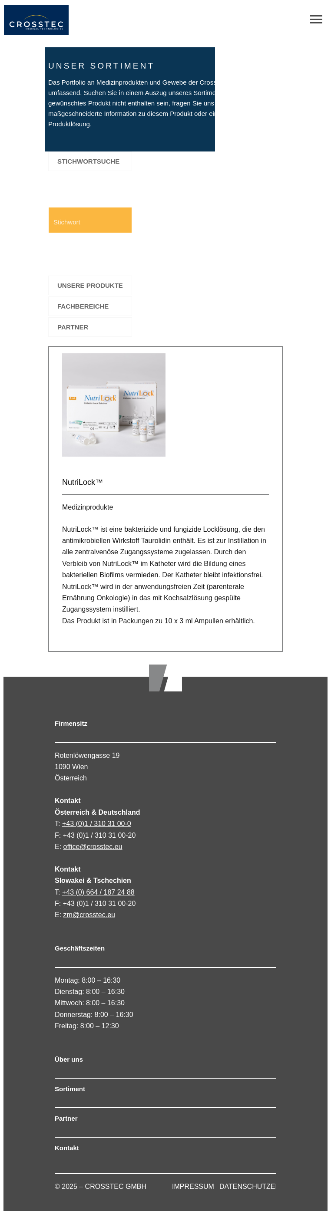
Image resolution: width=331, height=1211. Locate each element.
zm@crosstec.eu (89, 914)
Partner (66, 1118)
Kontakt (67, 1148)
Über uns (69, 1059)
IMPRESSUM (193, 1186)
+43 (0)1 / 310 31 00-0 (96, 823)
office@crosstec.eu (92, 846)
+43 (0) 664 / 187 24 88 (98, 892)
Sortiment (70, 1089)
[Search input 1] (90, 220)
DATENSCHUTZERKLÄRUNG (266, 1186)
